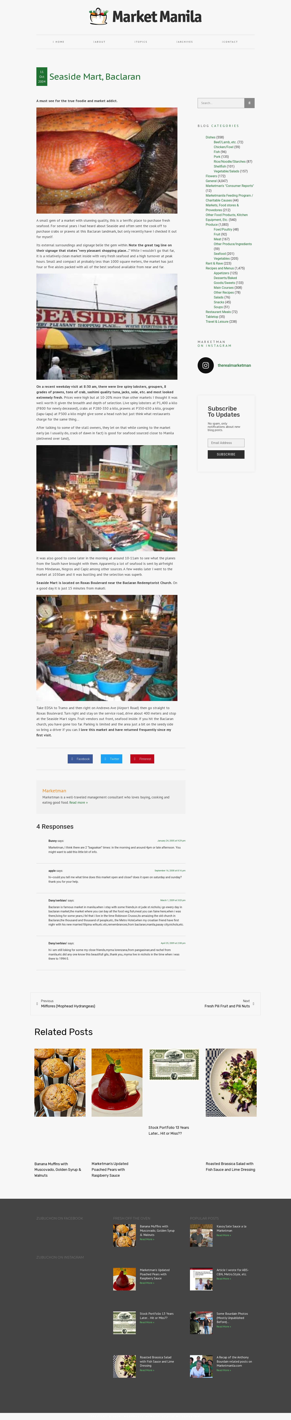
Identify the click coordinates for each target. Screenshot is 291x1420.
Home (58, 41)
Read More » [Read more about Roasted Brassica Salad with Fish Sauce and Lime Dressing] (147, 1370)
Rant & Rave (214, 263)
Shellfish (220, 166)
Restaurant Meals (218, 312)
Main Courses (224, 288)
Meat (217, 239)
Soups (218, 307)
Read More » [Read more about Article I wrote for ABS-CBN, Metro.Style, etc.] (224, 1278)
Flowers (211, 176)
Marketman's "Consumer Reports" (230, 186)
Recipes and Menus (220, 268)
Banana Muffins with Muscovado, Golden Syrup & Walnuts (57, 1170)
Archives (184, 41)
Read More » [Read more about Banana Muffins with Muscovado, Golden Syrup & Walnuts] (147, 1239)
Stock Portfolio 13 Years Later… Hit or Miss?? (157, 1315)
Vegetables (222, 258)
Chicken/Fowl (223, 147)
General (211, 181)
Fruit (217, 234)
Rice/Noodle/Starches (230, 161)
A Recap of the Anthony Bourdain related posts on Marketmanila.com (234, 1361)
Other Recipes (224, 292)
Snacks (219, 302)
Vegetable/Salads (226, 171)
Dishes (210, 137)
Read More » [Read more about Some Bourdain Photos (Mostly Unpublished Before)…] (224, 1326)
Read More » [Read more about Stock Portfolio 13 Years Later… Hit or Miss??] (147, 1322)
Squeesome (192, 1416)
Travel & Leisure (217, 322)
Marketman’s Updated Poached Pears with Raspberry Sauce (110, 1170)
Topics (141, 41)
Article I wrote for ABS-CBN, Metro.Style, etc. (233, 1272)
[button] (80, 758)
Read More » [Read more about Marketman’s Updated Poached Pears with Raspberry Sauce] (147, 1282)
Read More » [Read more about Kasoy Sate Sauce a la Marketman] (224, 1235)
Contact (230, 41)
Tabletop (212, 317)
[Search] (250, 103)
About (99, 41)
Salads (219, 297)
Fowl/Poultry (223, 229)
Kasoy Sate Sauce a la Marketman (231, 1228)
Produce (212, 225)
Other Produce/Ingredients (233, 244)
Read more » (78, 802)
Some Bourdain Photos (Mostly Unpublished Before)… (232, 1317)
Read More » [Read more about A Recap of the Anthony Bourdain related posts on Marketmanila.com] (224, 1370)
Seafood (220, 254)
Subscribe (226, 454)
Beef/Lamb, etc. (225, 142)
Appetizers (221, 273)
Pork (217, 157)
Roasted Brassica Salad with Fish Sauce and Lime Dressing (157, 1361)
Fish (217, 152)
